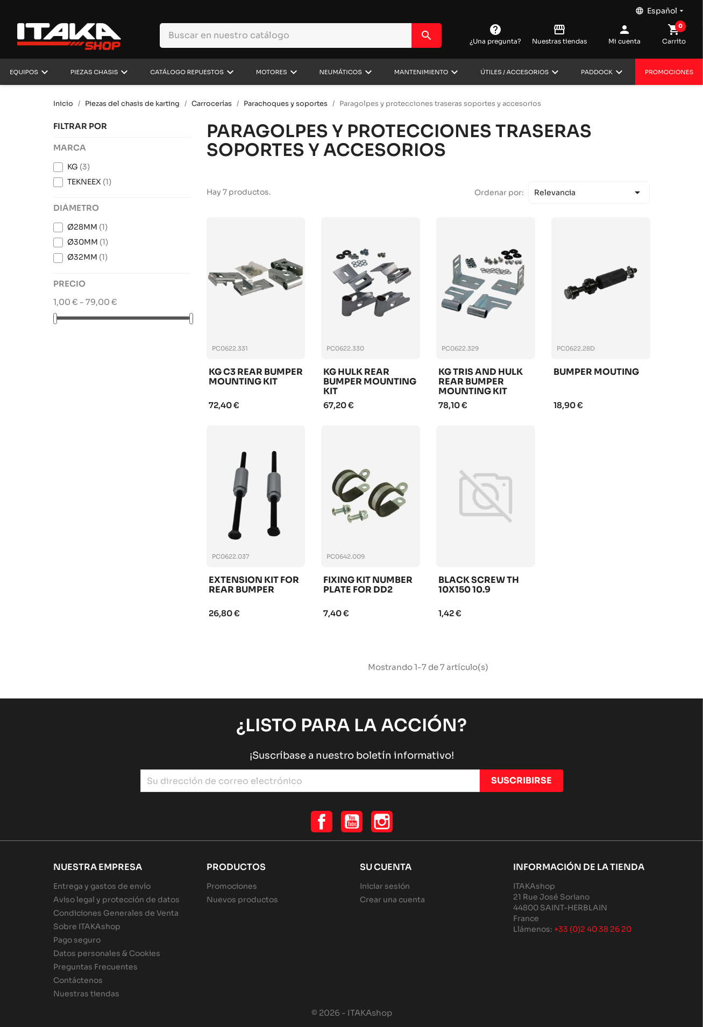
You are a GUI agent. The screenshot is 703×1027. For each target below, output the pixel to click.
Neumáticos (340, 72)
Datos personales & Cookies (106, 953)
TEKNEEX (89, 182)
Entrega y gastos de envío (102, 886)
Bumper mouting (596, 372)
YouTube (352, 821)
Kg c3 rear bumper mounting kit (256, 377)
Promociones (669, 72)
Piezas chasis (94, 72)
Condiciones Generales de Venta (116, 913)
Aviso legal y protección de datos (116, 899)
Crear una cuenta (392, 899)
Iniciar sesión (385, 886)
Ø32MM (87, 257)
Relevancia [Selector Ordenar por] (589, 192)
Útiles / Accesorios (514, 72)
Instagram (382, 821)
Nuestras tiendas (86, 994)
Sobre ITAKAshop (86, 926)
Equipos (24, 72)
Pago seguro (77, 940)
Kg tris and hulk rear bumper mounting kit (480, 381)
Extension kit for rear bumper (254, 585)
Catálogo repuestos (187, 72)
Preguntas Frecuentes (95, 967)
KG (78, 167)
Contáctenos (78, 980)
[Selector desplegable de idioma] (660, 8)
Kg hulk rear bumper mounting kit (369, 381)
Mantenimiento (421, 72)
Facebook (321, 821)
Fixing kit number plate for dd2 (368, 585)
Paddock (597, 72)
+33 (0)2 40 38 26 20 (592, 929)
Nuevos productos (242, 899)
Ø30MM (87, 242)
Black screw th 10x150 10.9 (478, 585)
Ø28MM (87, 227)
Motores (271, 72)
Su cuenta (385, 867)
